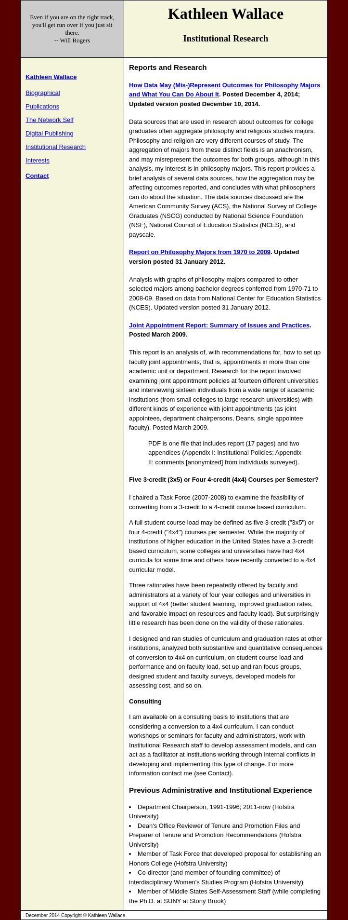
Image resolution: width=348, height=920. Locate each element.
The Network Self (50, 119)
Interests (38, 160)
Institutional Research (56, 146)
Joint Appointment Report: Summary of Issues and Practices (219, 325)
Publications (42, 106)
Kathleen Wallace (51, 77)
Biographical (43, 92)
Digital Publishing (50, 133)
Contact (37, 175)
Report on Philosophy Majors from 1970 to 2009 (200, 252)
